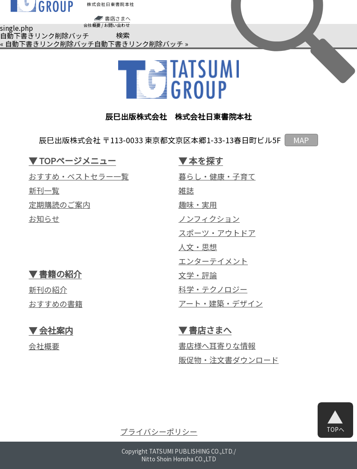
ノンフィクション (209, 218)
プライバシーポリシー (158, 431)
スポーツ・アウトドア (217, 233)
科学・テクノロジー (212, 289)
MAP (301, 139)
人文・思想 (197, 247)
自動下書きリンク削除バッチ (49, 43)
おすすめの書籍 (56, 304)
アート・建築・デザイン (220, 303)
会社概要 (92, 25)
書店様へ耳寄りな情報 (217, 345)
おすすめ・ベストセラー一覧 (79, 176)
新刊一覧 (44, 190)
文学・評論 (197, 275)
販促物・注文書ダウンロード (228, 360)
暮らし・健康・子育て (217, 176)
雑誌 (186, 190)
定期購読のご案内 (59, 204)
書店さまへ (118, 18)
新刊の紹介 (48, 289)
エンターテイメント (213, 261)
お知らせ (44, 218)
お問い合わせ (117, 25)
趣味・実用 (197, 204)
